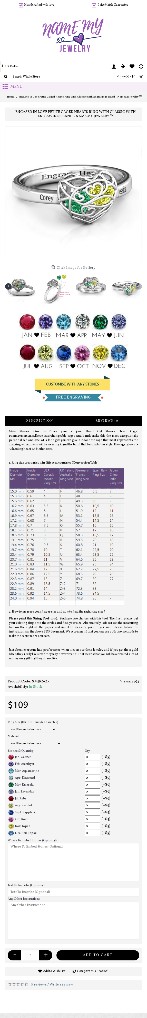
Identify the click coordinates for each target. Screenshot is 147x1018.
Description (39, 421)
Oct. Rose (18, 819)
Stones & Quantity (20, 751)
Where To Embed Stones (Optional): (32, 841)
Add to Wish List (54, 971)
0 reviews (39, 984)
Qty (87, 751)
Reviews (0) (107, 421)
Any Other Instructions (24, 899)
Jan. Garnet (19, 757)
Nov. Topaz (19, 826)
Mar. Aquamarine (23, 771)
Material (13, 736)
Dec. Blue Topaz (22, 833)
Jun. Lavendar (21, 791)
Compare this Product (92, 971)
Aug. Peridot (20, 805)
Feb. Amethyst (21, 764)
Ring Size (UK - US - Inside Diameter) (33, 722)
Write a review (61, 984)
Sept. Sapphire (22, 812)
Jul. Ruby (17, 798)
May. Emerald (21, 784)
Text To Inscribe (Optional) (26, 885)
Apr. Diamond (21, 777)
